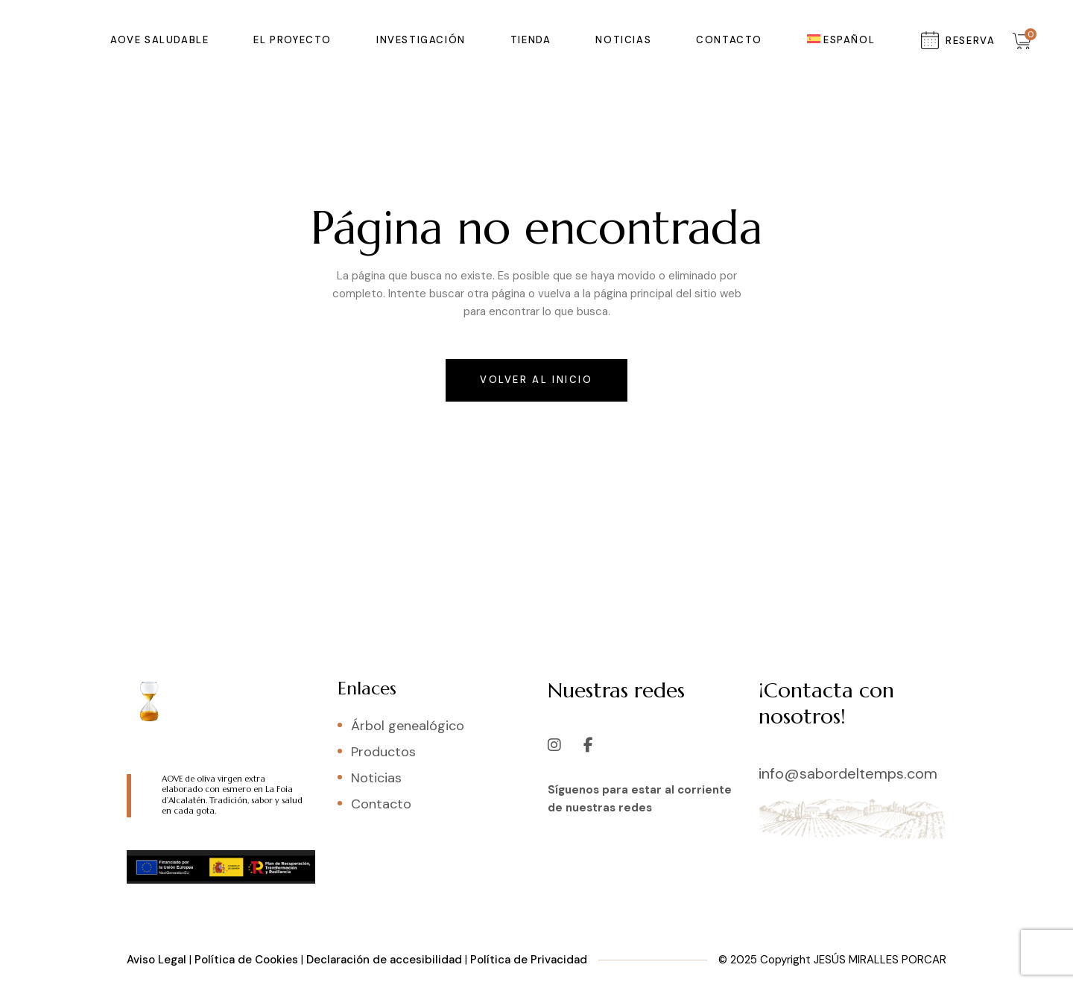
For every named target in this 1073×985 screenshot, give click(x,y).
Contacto (381, 804)
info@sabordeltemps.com (848, 773)
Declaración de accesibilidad (384, 959)
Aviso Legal (156, 959)
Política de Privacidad (528, 959)
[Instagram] (554, 738)
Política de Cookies (246, 959)
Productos (383, 752)
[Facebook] (588, 738)
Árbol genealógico (407, 726)
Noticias (376, 778)
